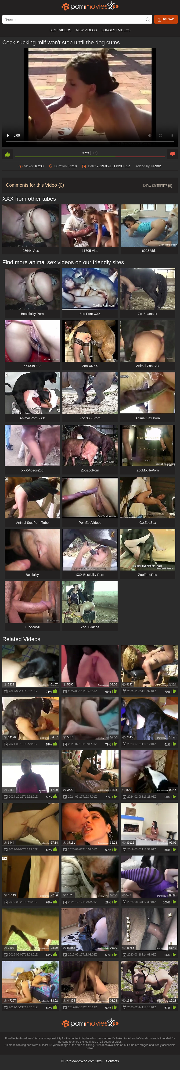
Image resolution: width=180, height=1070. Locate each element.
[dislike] (172, 154)
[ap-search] (77, 19)
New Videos (86, 30)
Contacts (112, 1061)
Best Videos (60, 30)
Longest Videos (116, 30)
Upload (166, 19)
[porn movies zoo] (90, 6)
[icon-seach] (148, 19)
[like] (7, 154)
